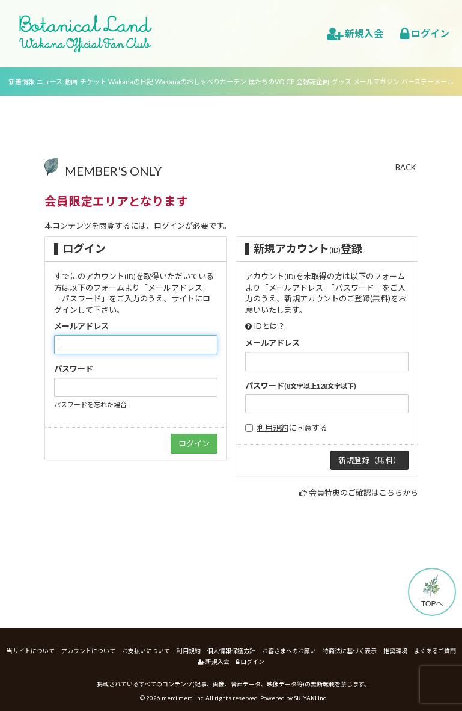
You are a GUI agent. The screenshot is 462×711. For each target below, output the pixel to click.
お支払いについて (146, 650)
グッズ (341, 81)
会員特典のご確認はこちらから (363, 492)
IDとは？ (269, 326)
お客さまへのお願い (289, 650)
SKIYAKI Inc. (310, 697)
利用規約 (272, 427)
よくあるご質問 (435, 650)
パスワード (73, 369)
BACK (405, 167)
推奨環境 (395, 650)
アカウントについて (88, 650)
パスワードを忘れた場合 (90, 404)
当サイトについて (31, 650)
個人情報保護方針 (231, 650)
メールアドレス (81, 326)
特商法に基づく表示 (350, 650)
